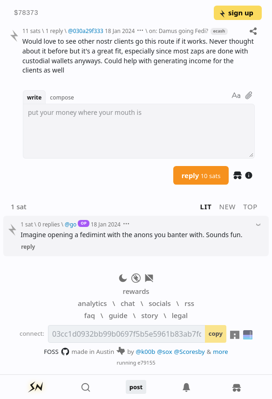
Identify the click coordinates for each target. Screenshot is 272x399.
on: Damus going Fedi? (178, 30)
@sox (164, 351)
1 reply (54, 30)
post (136, 387)
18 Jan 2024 (120, 30)
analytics (92, 303)
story (149, 315)
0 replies (49, 224)
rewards (135, 291)
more (220, 351)
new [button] (227, 206)
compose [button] (62, 97)
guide (118, 315)
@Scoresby (189, 351)
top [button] (250, 206)
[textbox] (138, 131)
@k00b (146, 351)
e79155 (146, 362)
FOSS (56, 351)
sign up (235, 12)
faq (89, 315)
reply (201, 175)
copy (216, 333)
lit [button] (206, 206)
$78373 (26, 13)
